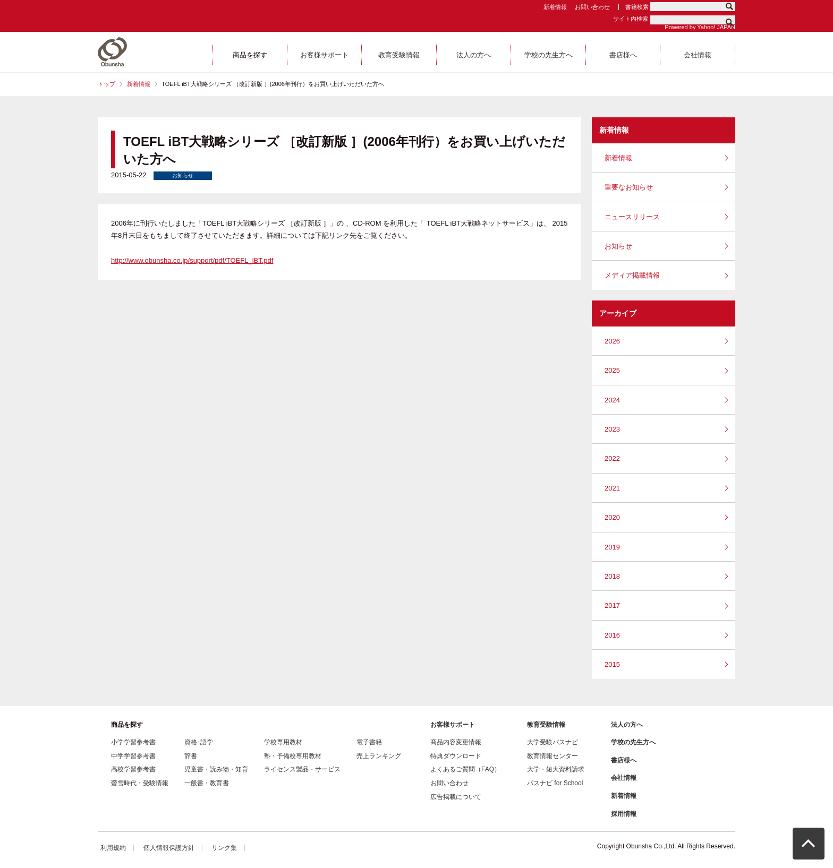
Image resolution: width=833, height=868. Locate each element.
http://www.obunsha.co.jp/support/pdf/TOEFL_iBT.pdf (192, 260)
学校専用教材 (283, 742)
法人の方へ (627, 724)
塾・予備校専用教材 (292, 756)
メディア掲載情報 (632, 275)
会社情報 (623, 777)
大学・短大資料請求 (555, 769)
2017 (612, 605)
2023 (612, 429)
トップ (106, 84)
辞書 (190, 756)
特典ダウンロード (455, 756)
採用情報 (623, 814)
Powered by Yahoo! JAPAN (700, 27)
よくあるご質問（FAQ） (465, 769)
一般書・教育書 (206, 783)
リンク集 (224, 848)
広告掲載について (455, 797)
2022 (612, 458)
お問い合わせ (592, 7)
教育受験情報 (546, 724)
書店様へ (623, 760)
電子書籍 (369, 742)
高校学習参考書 (133, 769)
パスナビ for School (555, 783)
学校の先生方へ (633, 742)
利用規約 (113, 848)
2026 (612, 341)
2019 (612, 547)
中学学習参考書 (133, 756)
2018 (612, 576)
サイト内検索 (630, 18)
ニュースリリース (632, 217)
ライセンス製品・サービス (302, 769)
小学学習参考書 (133, 742)
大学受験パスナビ (552, 742)
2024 (612, 400)
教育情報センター (552, 756)
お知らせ (618, 246)
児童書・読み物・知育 (216, 769)
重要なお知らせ (629, 187)
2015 (612, 664)
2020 (612, 517)
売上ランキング (378, 756)
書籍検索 (637, 7)
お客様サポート (452, 724)
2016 (612, 635)
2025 (612, 370)
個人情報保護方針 (168, 848)
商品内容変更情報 (455, 742)
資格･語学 (198, 742)
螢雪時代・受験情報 (139, 783)
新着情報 (555, 7)
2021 (612, 488)
